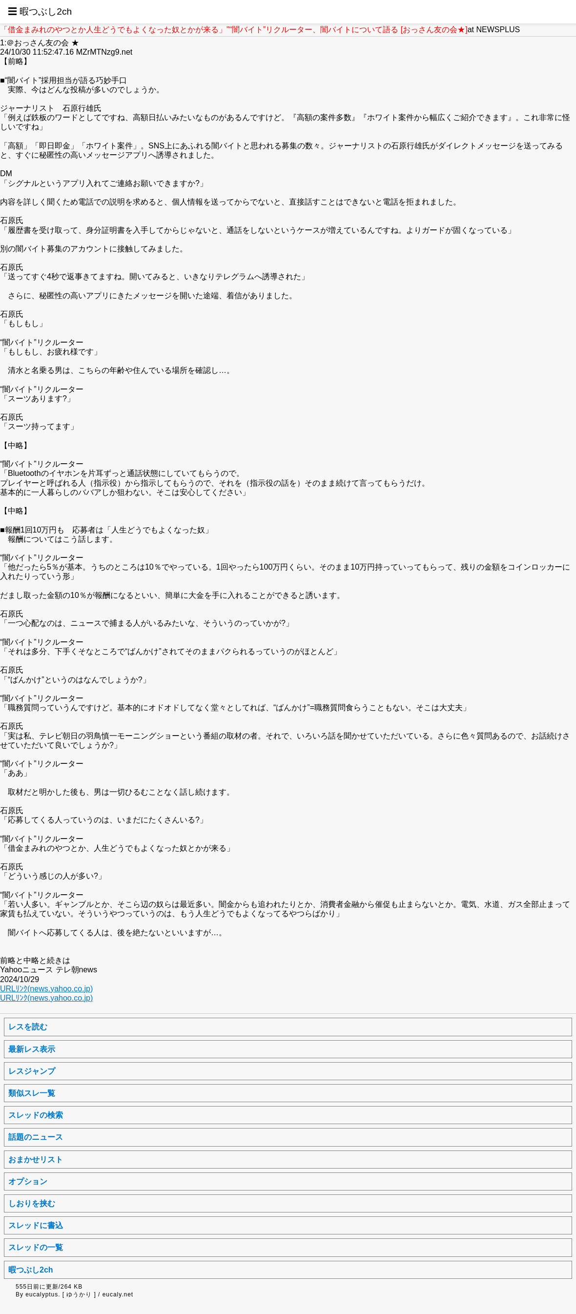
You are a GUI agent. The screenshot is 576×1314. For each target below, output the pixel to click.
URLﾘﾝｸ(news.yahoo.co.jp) (46, 989)
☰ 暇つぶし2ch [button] (40, 11)
